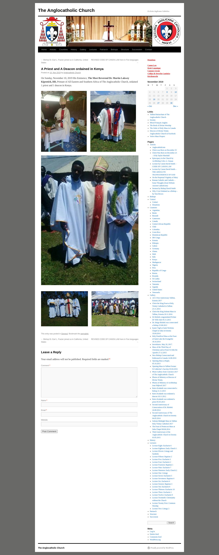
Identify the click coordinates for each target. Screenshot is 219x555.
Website (44, 420)
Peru (154, 268)
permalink (84, 334)
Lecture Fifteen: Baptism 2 (162, 457)
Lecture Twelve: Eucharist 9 (162, 495)
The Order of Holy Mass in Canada (163, 128)
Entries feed (154, 534)
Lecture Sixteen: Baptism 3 (162, 484)
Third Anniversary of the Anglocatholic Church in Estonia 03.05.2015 (164, 435)
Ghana (154, 251)
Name (44, 400)
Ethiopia (155, 243)
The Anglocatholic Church (66, 10)
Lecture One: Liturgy (160, 473)
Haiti (154, 254)
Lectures (93, 49)
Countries (63, 49)
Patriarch (104, 49)
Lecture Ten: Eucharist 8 (161, 487)
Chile (154, 227)
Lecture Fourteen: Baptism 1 (162, 465)
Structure (125, 49)
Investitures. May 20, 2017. (162, 344)
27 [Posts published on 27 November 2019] (158, 103)
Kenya (154, 259)
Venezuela (156, 292)
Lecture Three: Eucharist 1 (162, 492)
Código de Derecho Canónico (159, 74)
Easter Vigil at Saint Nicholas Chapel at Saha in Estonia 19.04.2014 (163, 331)
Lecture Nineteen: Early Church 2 (164, 470)
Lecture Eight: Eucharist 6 (161, 446)
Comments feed (156, 537)
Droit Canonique (154, 68)
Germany (155, 249)
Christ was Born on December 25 (164, 150)
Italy (154, 257)
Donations (151, 60)
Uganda (155, 287)
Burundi (155, 216)
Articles (53, 49)
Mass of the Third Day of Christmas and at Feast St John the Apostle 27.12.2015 (164, 350)
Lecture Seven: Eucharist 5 (162, 476)
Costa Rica (156, 232)
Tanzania (155, 284)
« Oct (150, 106)
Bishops (114, 49)
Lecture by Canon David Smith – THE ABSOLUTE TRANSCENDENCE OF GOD (164, 172)
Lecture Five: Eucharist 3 (161, 459)
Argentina (156, 210)
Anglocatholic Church (72, 73)
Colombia (155, 229)
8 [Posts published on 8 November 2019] (167, 92)
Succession (137, 49)
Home (44, 49)
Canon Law (152, 65)
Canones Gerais (154, 71)
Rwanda (155, 276)
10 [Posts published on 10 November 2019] (176, 92)
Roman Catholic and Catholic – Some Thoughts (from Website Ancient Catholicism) (163, 183)
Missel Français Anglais (158, 123)
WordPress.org (155, 540)
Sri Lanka (155, 279)
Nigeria (155, 265)
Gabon (154, 246)
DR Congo (156, 238)
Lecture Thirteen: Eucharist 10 (163, 489)
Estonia (152, 120)
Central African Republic (161, 224)
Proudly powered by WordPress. (162, 548)
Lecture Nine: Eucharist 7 (161, 468)
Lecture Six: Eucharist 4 (161, 481)
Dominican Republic (159, 235)
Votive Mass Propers (157, 136)
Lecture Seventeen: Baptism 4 (163, 478)
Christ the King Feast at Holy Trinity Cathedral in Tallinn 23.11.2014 (163, 306)
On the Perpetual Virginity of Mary (165, 177)
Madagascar (156, 262)
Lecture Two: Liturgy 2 (160, 509)
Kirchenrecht (153, 76)
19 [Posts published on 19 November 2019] (154, 99)
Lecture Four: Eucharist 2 (161, 462)
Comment (45, 365)
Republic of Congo (159, 270)
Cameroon (156, 218)
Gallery (83, 49)
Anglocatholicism (158, 147)
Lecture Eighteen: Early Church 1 (164, 448)
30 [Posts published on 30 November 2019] (171, 103)
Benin (154, 213)
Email (44, 410)
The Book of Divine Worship (160, 125)
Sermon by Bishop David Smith (164, 188)
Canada (155, 221)
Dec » (175, 106)
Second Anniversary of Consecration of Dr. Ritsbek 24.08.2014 (162, 407)
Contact (148, 49)
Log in (152, 531)
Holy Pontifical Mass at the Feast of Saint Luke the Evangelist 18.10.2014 (164, 339)
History (74, 49)
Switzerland (156, 281)
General (64, 334)
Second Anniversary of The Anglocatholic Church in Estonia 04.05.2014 (164, 415)
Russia (154, 273)
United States (157, 290)
